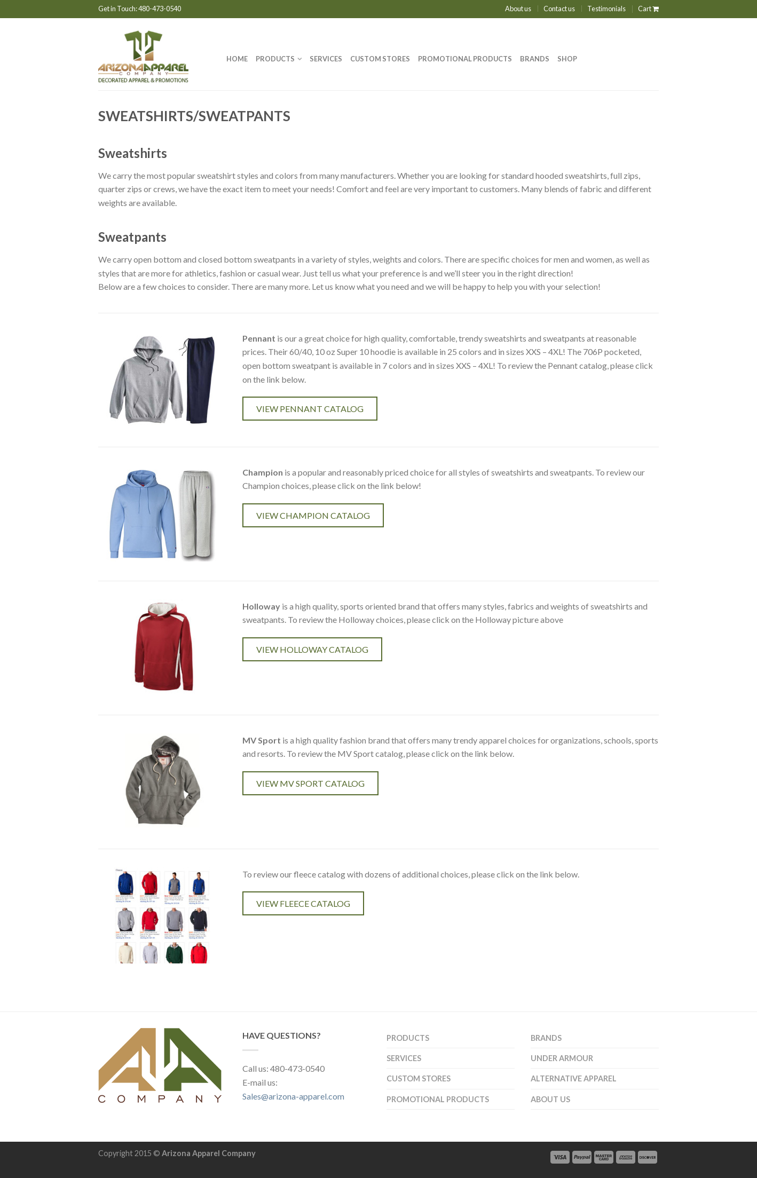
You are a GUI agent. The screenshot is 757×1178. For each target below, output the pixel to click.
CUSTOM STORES (419, 1078)
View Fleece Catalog (303, 903)
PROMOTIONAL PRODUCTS (465, 58)
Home (237, 58)
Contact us (559, 8)
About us (518, 8)
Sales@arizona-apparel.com (293, 1096)
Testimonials (606, 8)
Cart (648, 8)
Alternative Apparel (574, 1078)
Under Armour (562, 1058)
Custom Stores (380, 58)
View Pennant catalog (310, 409)
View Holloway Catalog (312, 649)
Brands (534, 58)
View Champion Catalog (313, 515)
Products (275, 58)
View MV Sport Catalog (310, 783)
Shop (567, 58)
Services (326, 58)
